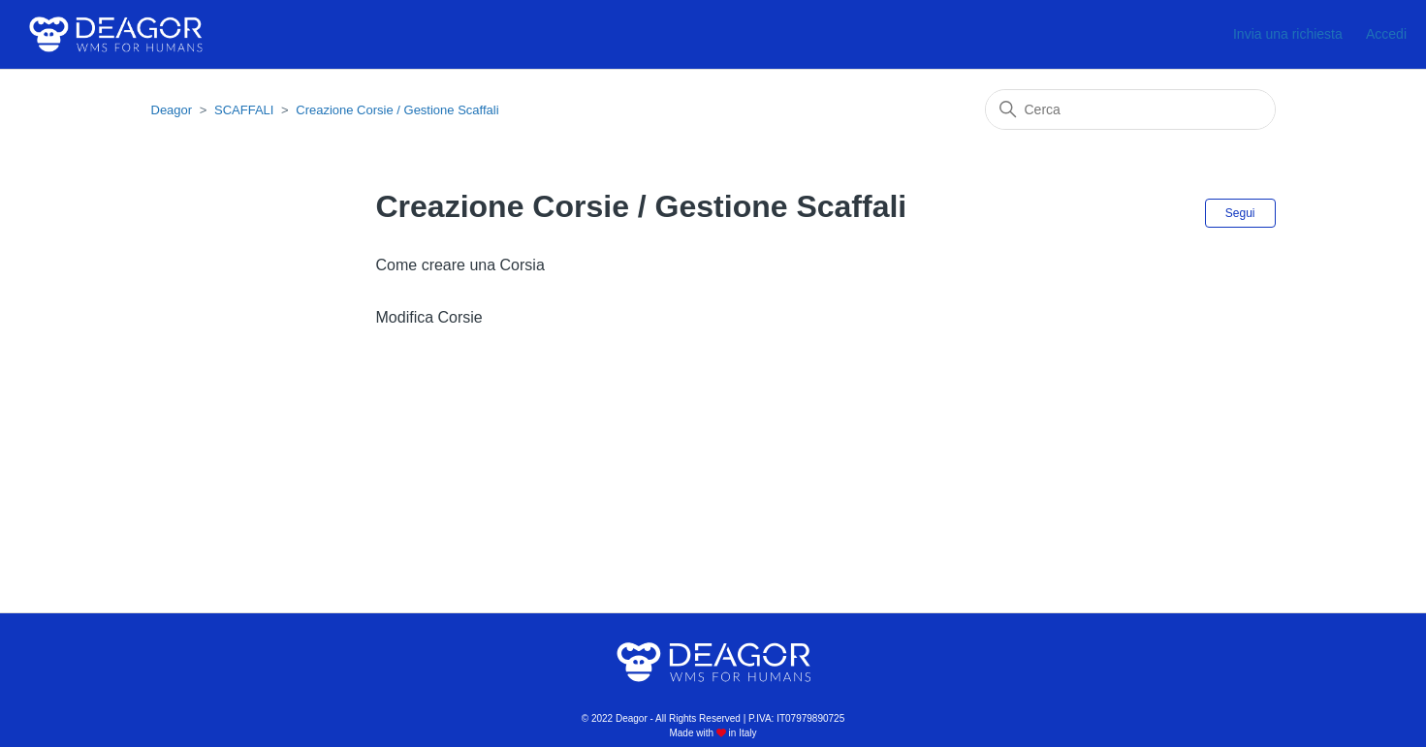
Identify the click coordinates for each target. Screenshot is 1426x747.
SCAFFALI (243, 110)
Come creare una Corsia (460, 265)
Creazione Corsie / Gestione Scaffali (397, 110)
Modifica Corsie (429, 317)
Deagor (172, 110)
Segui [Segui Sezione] (1240, 213)
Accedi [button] (1386, 34)
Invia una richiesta (1288, 34)
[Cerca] (1130, 109)
